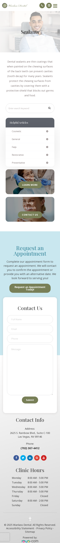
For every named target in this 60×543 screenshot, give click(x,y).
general (16, 139)
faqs (14, 147)
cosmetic (16, 131)
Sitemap (30, 531)
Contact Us (30, 214)
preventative (18, 163)
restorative (18, 155)
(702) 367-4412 (30, 448)
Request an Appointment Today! (29, 288)
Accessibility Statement (20, 528)
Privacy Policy (44, 528)
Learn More (30, 184)
